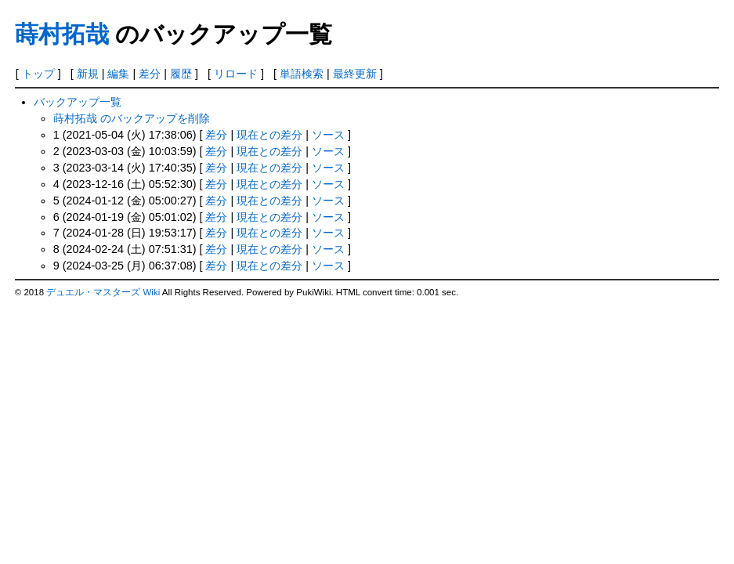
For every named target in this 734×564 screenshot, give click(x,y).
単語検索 (302, 73)
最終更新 (355, 73)
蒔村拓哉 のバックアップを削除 (131, 118)
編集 (118, 73)
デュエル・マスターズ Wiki (103, 292)
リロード (236, 73)
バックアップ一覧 (77, 102)
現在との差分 (269, 134)
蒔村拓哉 (62, 34)
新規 (88, 73)
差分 (150, 73)
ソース (328, 134)
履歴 (181, 73)
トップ (38, 73)
